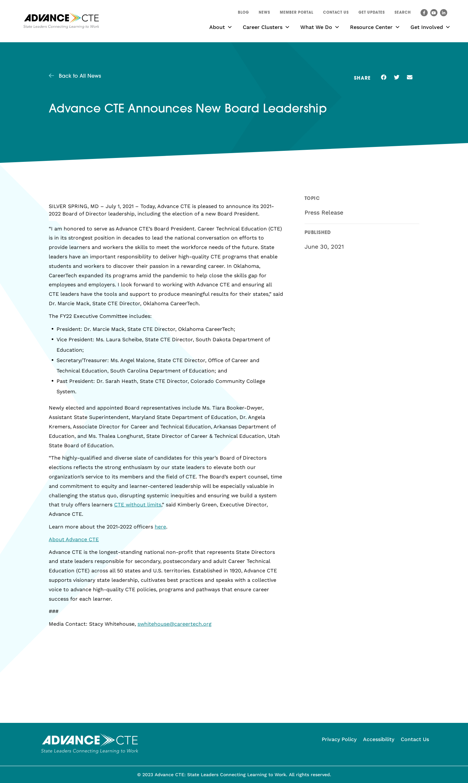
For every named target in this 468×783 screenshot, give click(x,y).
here (160, 527)
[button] (403, 14)
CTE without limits (137, 505)
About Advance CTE (74, 539)
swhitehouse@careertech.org (174, 624)
